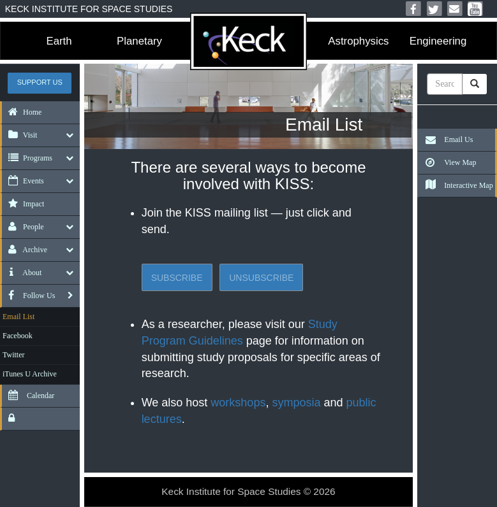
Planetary (139, 41)
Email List (18, 316)
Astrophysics (358, 41)
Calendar (28, 395)
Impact (23, 203)
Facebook (18, 335)
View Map (447, 162)
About (21, 272)
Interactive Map (456, 185)
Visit (19, 135)
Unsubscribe (261, 278)
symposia (296, 402)
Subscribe (177, 278)
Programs (27, 158)
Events (23, 180)
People (23, 226)
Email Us (446, 139)
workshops (238, 402)
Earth (58, 41)
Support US (40, 82)
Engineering (438, 41)
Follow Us (28, 295)
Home (21, 112)
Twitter (13, 354)
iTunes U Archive (30, 373)
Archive (24, 249)
